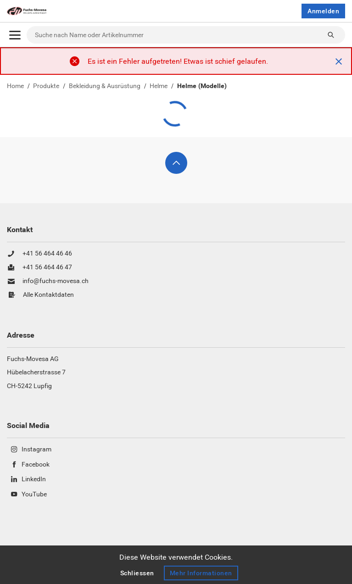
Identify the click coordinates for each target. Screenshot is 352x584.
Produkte (46, 86)
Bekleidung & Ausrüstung (104, 86)
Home (15, 86)
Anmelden (323, 11)
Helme (159, 86)
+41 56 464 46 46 (47, 254)
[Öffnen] (15, 35)
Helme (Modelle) (202, 86)
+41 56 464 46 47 (47, 267)
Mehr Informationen (201, 573)
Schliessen (137, 573)
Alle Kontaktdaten (48, 295)
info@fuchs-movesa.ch (55, 281)
